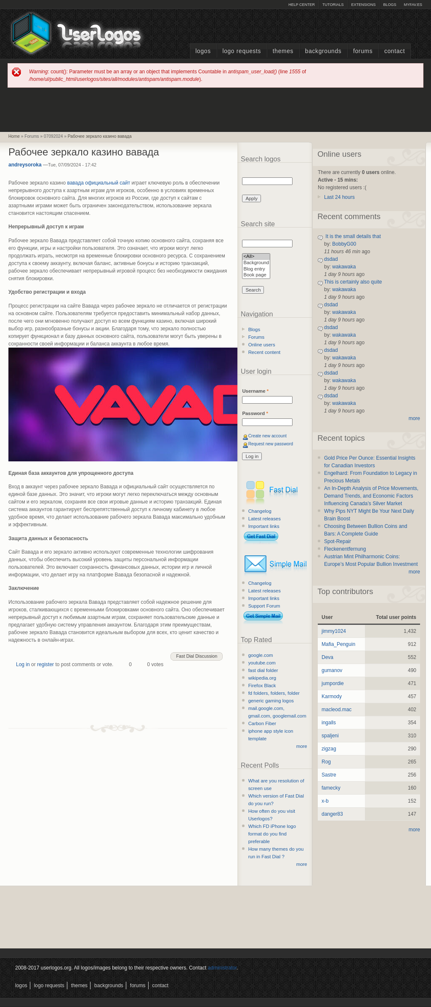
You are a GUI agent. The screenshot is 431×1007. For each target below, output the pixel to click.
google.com (260, 655)
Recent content (264, 352)
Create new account (267, 436)
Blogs (389, 5)
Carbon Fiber (262, 723)
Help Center (301, 5)
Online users (261, 344)
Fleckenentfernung (345, 549)
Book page (256, 275)
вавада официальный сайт (98, 183)
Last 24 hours (339, 197)
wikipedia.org (262, 677)
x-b (325, 801)
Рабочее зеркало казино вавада (100, 136)
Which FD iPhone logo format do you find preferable (272, 834)
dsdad (331, 259)
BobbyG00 (344, 244)
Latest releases (264, 518)
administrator (222, 968)
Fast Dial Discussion (196, 656)
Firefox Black (262, 685)
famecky (331, 788)
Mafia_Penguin (338, 644)
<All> (256, 257)
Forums (362, 51)
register (45, 664)
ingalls (329, 723)
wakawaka (344, 267)
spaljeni (330, 736)
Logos (202, 51)
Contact (394, 51)
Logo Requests (241, 51)
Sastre (329, 775)
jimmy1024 (334, 631)
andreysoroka (25, 165)
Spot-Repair (337, 541)
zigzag (329, 749)
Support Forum (264, 605)
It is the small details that (352, 236)
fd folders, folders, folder (274, 693)
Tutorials (332, 5)
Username (255, 391)
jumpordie (333, 683)
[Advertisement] (215, 109)
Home (14, 136)
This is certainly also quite (353, 282)
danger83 (332, 814)
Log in (23, 664)
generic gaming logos (271, 700)
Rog (326, 762)
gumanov (332, 670)
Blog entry (256, 269)
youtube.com (262, 662)
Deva (327, 657)
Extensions (363, 5)
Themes (283, 51)
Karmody (332, 696)
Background (256, 263)
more (301, 746)
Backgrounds (323, 51)
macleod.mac (336, 709)
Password (255, 413)
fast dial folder (263, 670)
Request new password (270, 444)
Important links (263, 526)
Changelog (259, 511)
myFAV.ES (413, 5)
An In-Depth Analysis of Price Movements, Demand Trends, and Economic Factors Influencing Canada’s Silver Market (371, 495)
